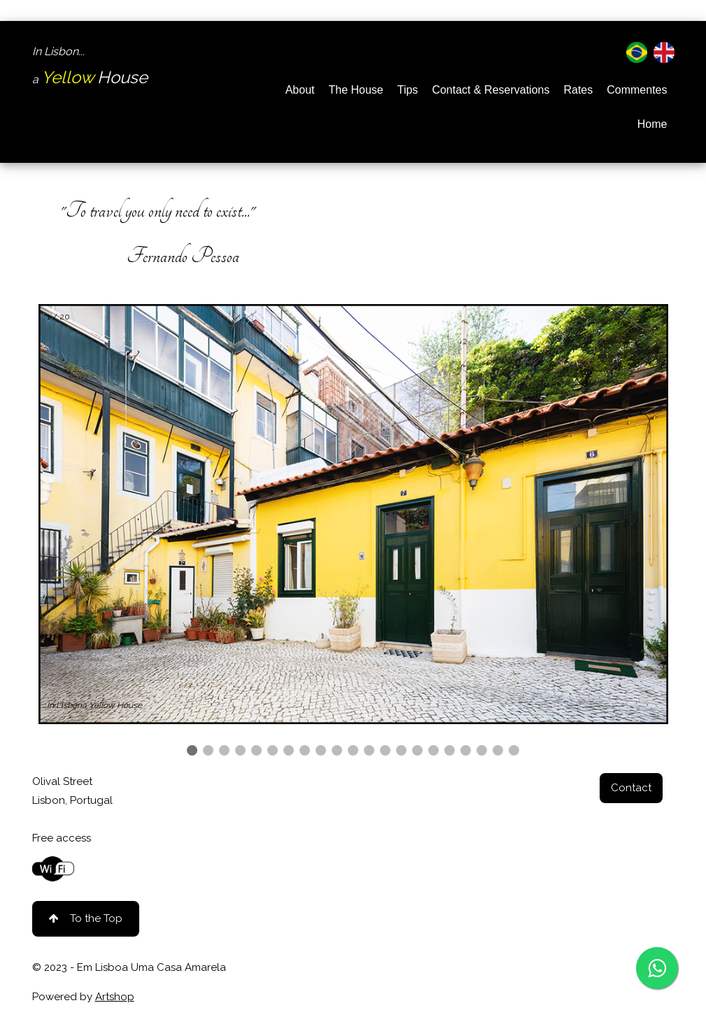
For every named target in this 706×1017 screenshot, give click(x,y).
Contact (631, 787)
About (300, 90)
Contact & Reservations (490, 90)
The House (355, 90)
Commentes (637, 90)
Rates (578, 90)
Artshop (114, 996)
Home (652, 124)
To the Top (85, 918)
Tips (407, 90)
